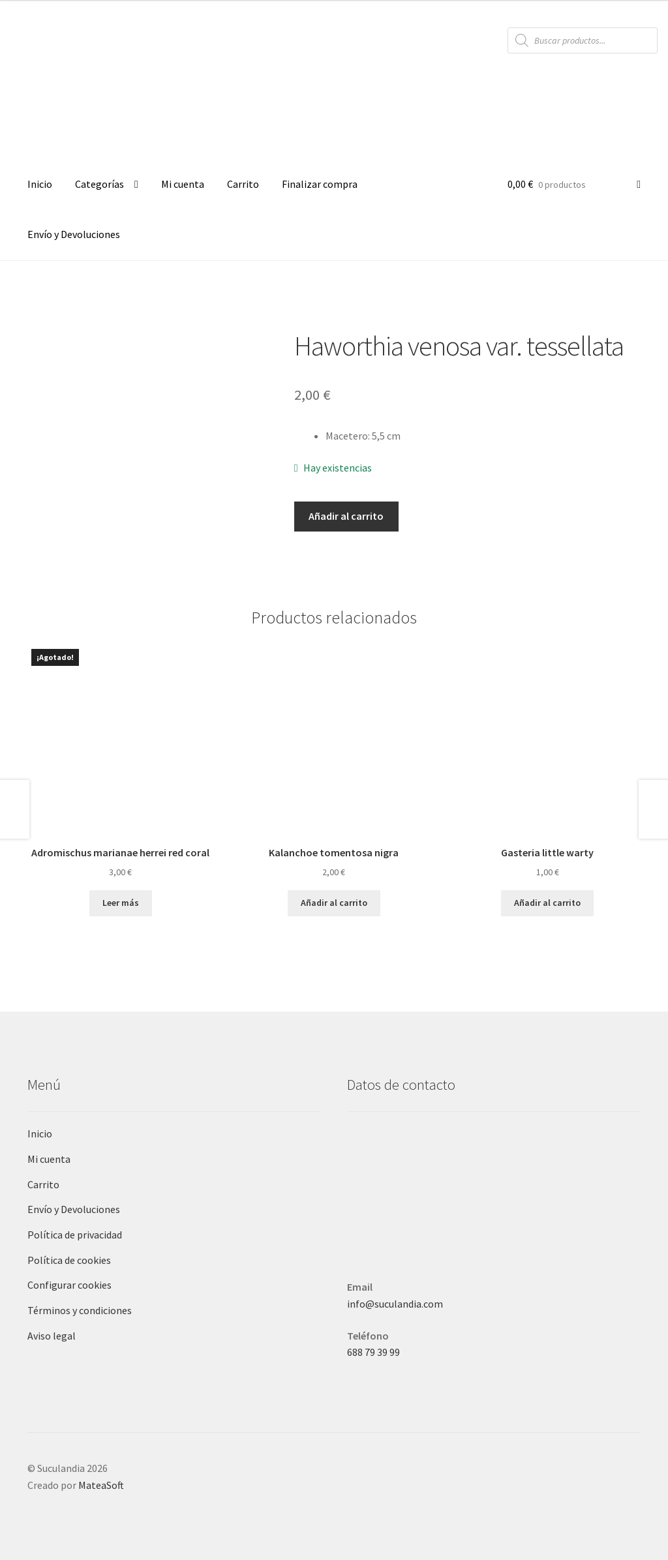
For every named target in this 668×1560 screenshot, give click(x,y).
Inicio (39, 183)
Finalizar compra (319, 183)
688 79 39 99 (373, 1351)
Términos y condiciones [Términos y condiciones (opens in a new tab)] (79, 1310)
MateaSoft (101, 1485)
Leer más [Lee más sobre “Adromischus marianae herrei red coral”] (120, 902)
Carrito (243, 183)
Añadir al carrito (346, 515)
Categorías (99, 183)
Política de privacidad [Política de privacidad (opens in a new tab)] (74, 1234)
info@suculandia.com (395, 1303)
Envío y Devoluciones (73, 234)
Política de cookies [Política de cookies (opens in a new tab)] (69, 1260)
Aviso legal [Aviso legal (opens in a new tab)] (51, 1335)
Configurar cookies (69, 1284)
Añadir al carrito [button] (334, 902)
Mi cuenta (182, 183)
